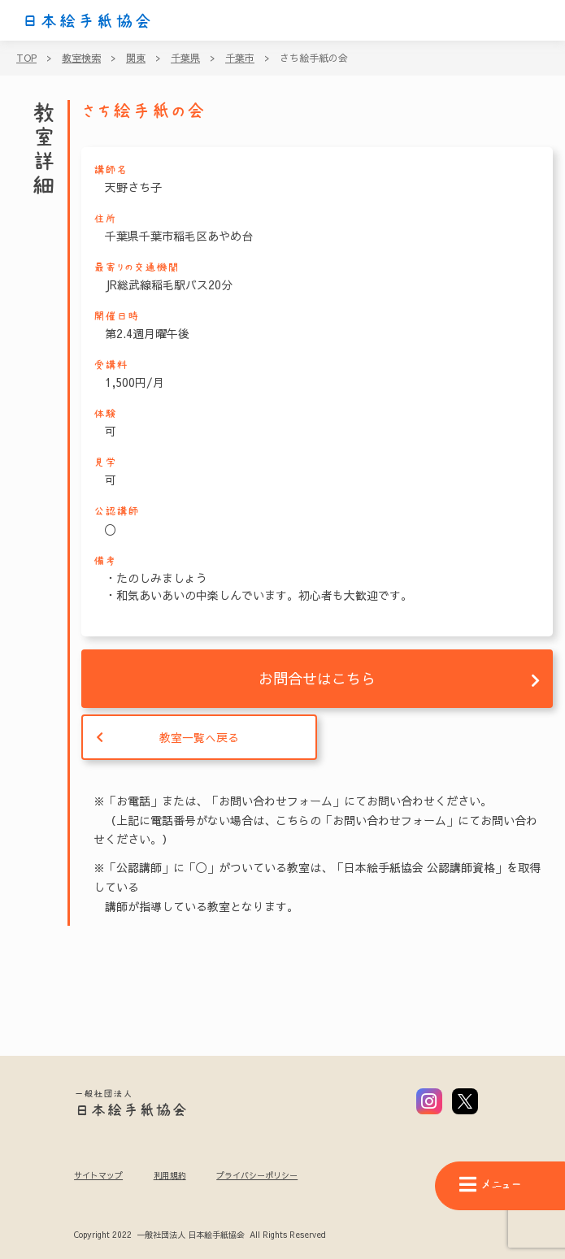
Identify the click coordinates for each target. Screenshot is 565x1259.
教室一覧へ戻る (199, 737)
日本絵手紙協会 (87, 21)
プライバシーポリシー (257, 1175)
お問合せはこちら (317, 678)
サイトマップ (98, 1175)
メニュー (490, 1184)
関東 (136, 57)
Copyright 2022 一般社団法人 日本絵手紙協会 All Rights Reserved (199, 1235)
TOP (26, 57)
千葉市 (239, 57)
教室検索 (81, 57)
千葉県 (185, 57)
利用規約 (170, 1175)
